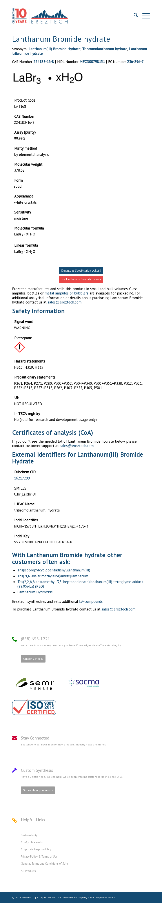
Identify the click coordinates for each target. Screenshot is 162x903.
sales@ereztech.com (65, 302)
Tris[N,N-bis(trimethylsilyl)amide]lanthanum (52, 576)
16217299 (22, 478)
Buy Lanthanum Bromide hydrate (81, 279)
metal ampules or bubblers (66, 293)
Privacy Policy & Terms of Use (39, 856)
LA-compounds (91, 601)
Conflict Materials (32, 842)
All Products (28, 871)
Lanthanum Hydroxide (35, 592)
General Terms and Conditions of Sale (44, 863)
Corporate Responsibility (36, 849)
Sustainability (29, 835)
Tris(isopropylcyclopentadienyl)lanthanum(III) (53, 570)
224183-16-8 (43, 61)
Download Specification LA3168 (81, 271)
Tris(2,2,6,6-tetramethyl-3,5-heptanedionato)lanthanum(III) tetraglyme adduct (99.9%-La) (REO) (80, 584)
